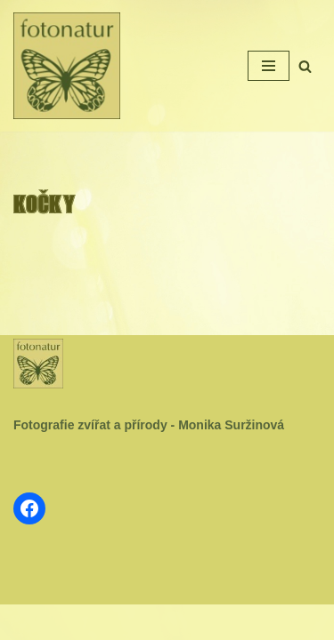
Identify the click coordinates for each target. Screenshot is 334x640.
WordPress (208, 622)
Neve (112, 622)
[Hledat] (305, 66)
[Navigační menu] (268, 66)
